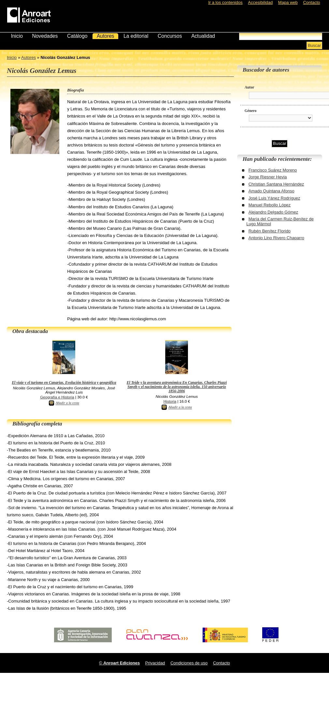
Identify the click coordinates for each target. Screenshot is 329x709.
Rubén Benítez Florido (270, 231)
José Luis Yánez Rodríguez (274, 198)
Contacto (311, 2)
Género (251, 111)
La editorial (135, 36)
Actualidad (203, 36)
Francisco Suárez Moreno (273, 170)
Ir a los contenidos (225, 2)
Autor (249, 87)
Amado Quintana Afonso (271, 190)
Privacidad (155, 662)
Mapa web (288, 2)
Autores (105, 36)
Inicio (16, 36)
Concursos (170, 36)
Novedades (45, 36)
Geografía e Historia (57, 397)
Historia (170, 401)
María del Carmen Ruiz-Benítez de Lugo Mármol (280, 221)
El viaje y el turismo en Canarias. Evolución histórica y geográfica (64, 383)
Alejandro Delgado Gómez (273, 212)
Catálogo (77, 36)
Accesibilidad (260, 2)
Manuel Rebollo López (270, 204)
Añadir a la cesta (67, 403)
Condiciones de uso (188, 662)
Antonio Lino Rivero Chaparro (276, 237)
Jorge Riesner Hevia (268, 176)
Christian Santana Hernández (276, 184)
